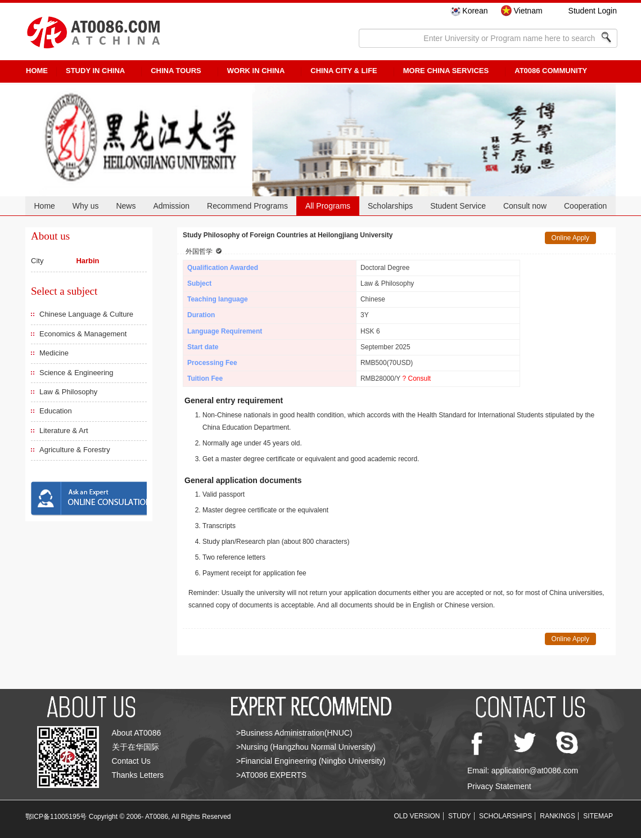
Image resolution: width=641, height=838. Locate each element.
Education (55, 411)
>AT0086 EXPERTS (271, 775)
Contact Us (131, 760)
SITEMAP (598, 816)
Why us (86, 205)
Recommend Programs (247, 205)
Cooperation (585, 205)
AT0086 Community (550, 70)
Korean (474, 10)
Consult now (525, 205)
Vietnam (527, 10)
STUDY (459, 816)
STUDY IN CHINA (95, 70)
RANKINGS (557, 816)
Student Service (458, 205)
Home (44, 205)
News (126, 205)
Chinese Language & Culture (86, 314)
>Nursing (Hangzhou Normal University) (306, 746)
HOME (37, 70)
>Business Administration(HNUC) (294, 732)
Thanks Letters (138, 775)
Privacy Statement (499, 786)
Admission (171, 205)
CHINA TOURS (176, 70)
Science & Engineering (76, 372)
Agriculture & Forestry (74, 449)
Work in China (256, 70)
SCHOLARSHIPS (505, 816)
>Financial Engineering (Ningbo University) (311, 760)
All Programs (327, 205)
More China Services (446, 70)
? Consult (416, 378)
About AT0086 (136, 732)
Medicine (54, 353)
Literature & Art (63, 430)
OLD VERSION (417, 816)
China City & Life (343, 70)
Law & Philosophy (68, 392)
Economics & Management (83, 334)
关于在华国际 (135, 746)
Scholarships (390, 205)
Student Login (592, 10)
